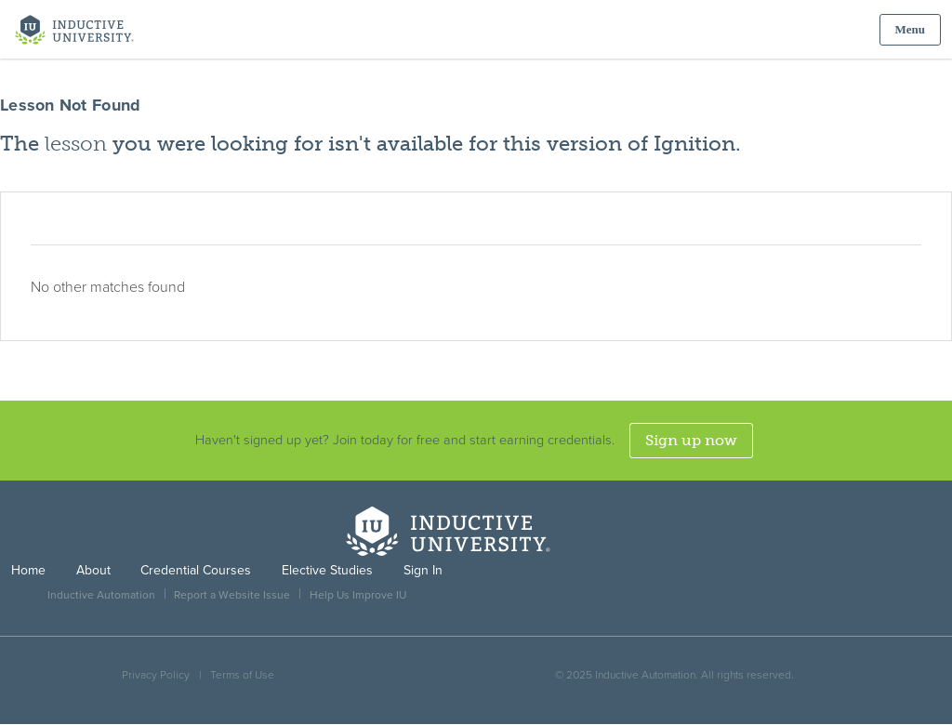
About (93, 570)
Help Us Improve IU (358, 594)
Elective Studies (327, 570)
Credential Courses (195, 570)
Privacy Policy (156, 674)
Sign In (423, 570)
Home (28, 570)
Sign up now (691, 440)
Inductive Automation (101, 594)
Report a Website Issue (232, 594)
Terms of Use (242, 674)
